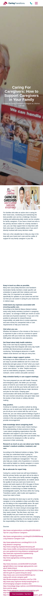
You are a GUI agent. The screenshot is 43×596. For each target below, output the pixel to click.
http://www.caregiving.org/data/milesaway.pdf (19, 547)
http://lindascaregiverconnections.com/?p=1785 (19, 579)
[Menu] (36, 3)
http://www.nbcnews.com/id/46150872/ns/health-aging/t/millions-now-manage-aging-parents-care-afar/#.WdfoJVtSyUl (20, 566)
